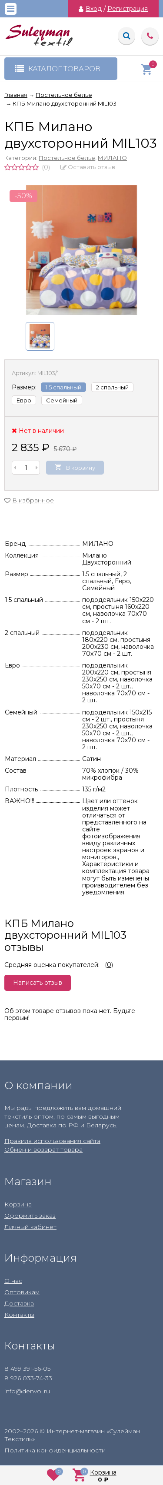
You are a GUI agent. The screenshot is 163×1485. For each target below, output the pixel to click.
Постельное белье (67, 157)
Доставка (19, 1303)
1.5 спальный (63, 387)
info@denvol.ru (27, 1391)
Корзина (18, 1204)
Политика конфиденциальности (55, 1450)
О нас (13, 1281)
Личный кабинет (30, 1227)
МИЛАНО (112, 157)
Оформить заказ (30, 1215)
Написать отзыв (37, 983)
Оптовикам (22, 1292)
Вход (94, 8)
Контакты (19, 1315)
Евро (24, 400)
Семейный (61, 400)
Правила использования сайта (52, 1141)
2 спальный (112, 387)
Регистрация (127, 8)
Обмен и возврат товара (43, 1149)
